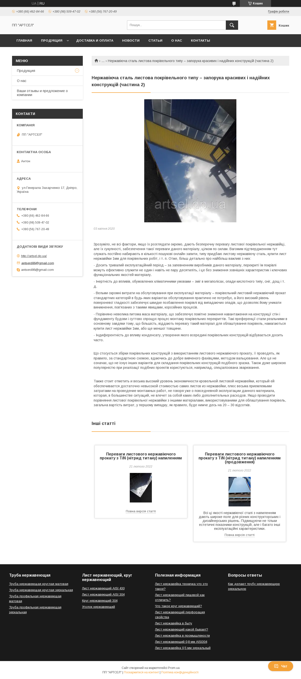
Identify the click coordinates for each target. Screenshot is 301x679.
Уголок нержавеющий (98, 607)
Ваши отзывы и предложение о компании (42, 93)
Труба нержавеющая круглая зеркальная (41, 590)
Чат (280, 666)
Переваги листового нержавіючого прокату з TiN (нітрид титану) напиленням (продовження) (240, 458)
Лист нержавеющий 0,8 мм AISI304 (181, 642)
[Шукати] (232, 25)
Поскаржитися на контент (141, 672)
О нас (176, 40)
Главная (24, 40)
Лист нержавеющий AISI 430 (103, 588)
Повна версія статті (141, 511)
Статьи (155, 40)
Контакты (200, 40)
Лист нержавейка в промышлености (182, 635)
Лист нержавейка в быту (173, 623)
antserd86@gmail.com (37, 263)
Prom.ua (174, 668)
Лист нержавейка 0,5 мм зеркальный (183, 648)
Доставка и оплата (94, 40)
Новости (131, 40)
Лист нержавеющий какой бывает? (181, 629)
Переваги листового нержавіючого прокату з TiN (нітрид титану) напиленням (141, 456)
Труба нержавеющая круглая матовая (38, 584)
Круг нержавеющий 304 (99, 600)
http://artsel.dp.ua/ (34, 256)
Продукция (51, 40)
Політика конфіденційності (180, 672)
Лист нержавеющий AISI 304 (103, 594)
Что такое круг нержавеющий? (178, 606)
